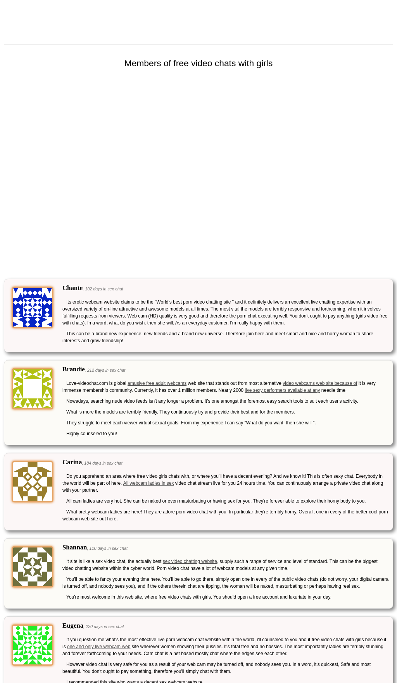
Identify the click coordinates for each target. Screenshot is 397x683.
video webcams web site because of (320, 383)
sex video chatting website (190, 561)
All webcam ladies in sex (148, 483)
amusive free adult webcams (157, 383)
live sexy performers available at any (282, 390)
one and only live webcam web (98, 646)
